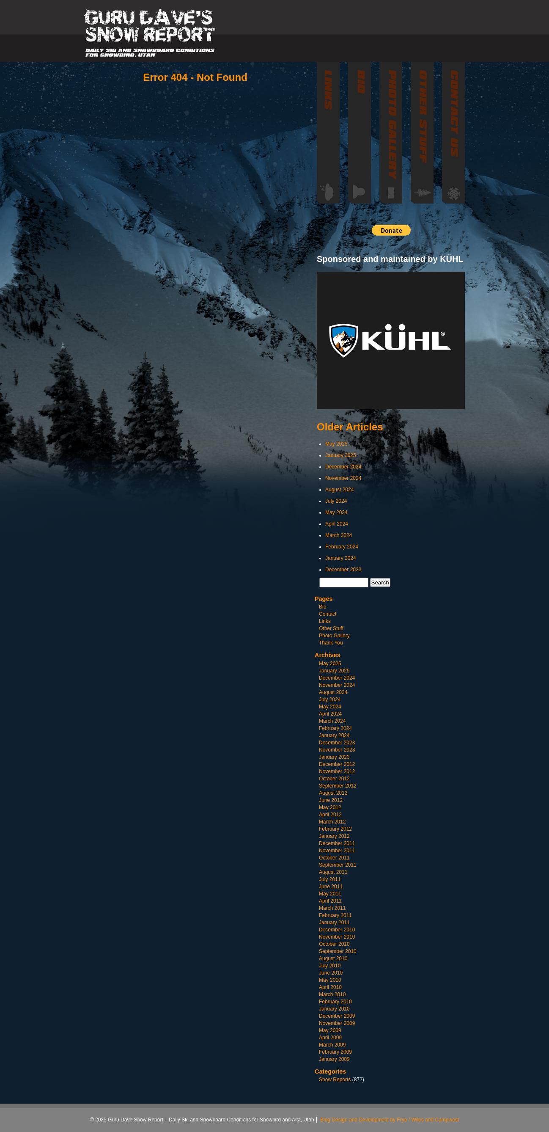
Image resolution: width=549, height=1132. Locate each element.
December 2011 (337, 843)
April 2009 (330, 1038)
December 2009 (337, 1016)
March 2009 (332, 1045)
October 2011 (334, 858)
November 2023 (337, 750)
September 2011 (338, 865)
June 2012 (331, 800)
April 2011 (330, 901)
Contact (327, 614)
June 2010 (331, 973)
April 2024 (336, 524)
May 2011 (330, 894)
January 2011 (334, 922)
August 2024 (339, 490)
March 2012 (332, 822)
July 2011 (329, 879)
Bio (322, 607)
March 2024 (338, 535)
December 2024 (343, 467)
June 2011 (331, 887)
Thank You (331, 643)
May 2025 (336, 444)
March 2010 (332, 994)
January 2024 (340, 558)
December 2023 (343, 570)
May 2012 (330, 807)
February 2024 (341, 547)
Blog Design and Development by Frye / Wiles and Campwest (389, 1120)
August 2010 (333, 958)
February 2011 (335, 915)
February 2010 (335, 1002)
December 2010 (337, 930)
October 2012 (334, 779)
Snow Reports (335, 1079)
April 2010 (330, 987)
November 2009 (337, 1023)
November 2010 (337, 937)
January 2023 (334, 757)
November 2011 (337, 851)
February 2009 (335, 1052)
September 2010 (338, 951)
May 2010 (330, 980)
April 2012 (330, 815)
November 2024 (343, 478)
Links (325, 621)
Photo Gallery (334, 636)
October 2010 (334, 944)
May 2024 (336, 512)
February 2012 (335, 829)
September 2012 (338, 786)
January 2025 (340, 455)
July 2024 (336, 501)
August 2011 (333, 872)
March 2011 (332, 908)
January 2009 (334, 1059)
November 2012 (337, 771)
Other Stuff (331, 628)
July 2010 (329, 966)
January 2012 (334, 836)
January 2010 (334, 1009)
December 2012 (337, 764)
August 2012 (333, 793)
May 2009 (330, 1030)
